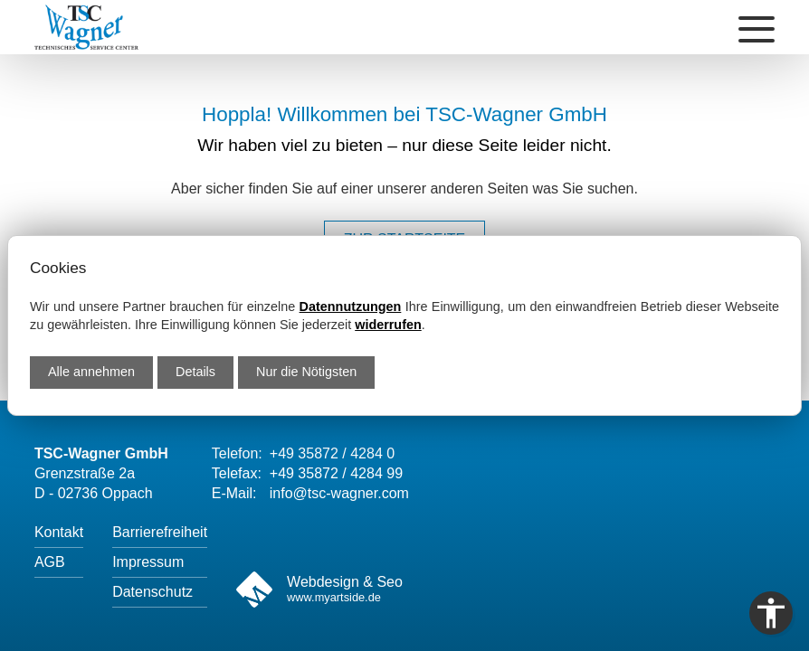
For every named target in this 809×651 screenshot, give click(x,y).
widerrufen (388, 324)
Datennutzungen (351, 306)
